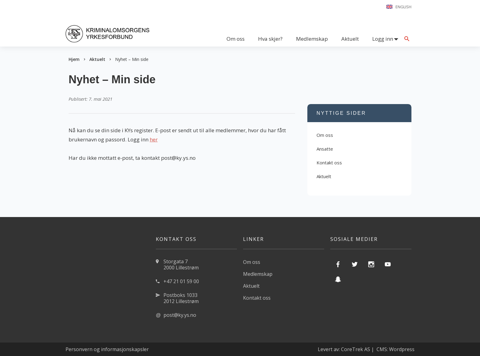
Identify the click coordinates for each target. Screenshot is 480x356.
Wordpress (401, 349)
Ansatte (325, 149)
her (154, 139)
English (403, 6)
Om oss (236, 38)
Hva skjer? (270, 38)
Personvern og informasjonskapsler (107, 349)
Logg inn (382, 38)
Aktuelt (350, 38)
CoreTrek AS (355, 349)
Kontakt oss (329, 162)
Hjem (74, 59)
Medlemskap (312, 38)
